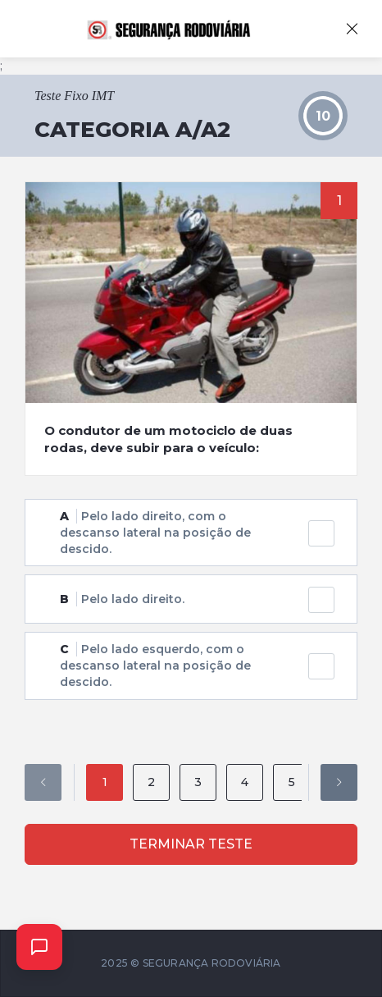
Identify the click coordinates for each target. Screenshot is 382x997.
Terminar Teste (191, 844)
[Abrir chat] (39, 947)
